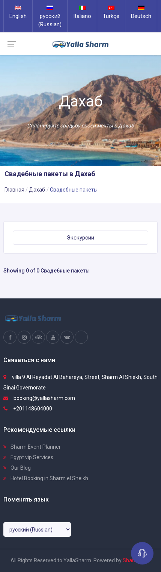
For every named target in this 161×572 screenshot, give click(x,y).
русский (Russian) (50, 17)
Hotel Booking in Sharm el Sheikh (45, 478)
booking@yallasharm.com (39, 398)
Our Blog (17, 468)
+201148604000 (27, 409)
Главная (14, 190)
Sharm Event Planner (32, 447)
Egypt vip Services (28, 457)
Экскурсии (80, 237)
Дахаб (37, 190)
